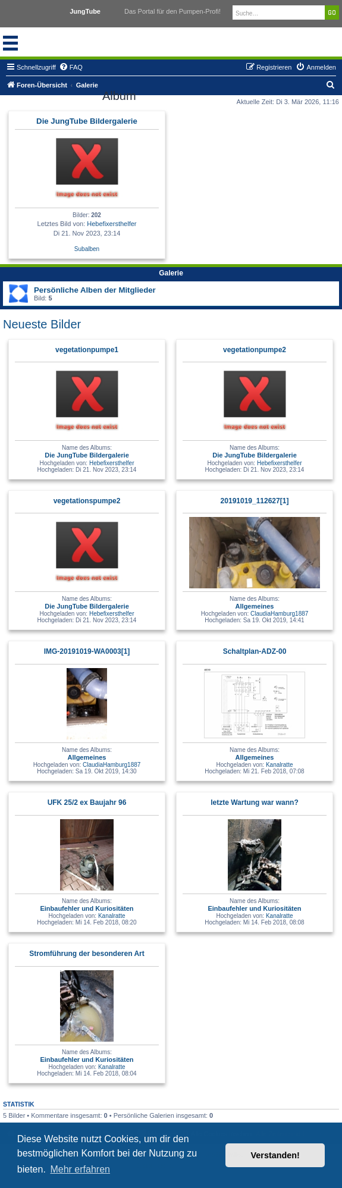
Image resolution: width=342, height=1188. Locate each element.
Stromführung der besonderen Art (87, 953)
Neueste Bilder (42, 324)
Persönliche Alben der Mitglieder (95, 290)
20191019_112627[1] (255, 501)
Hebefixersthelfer (111, 223)
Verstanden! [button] (275, 1155)
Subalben (86, 249)
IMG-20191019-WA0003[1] (87, 651)
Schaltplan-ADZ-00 (255, 651)
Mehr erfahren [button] (80, 1169)
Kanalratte (279, 764)
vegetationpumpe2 (254, 350)
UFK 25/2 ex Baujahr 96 (87, 802)
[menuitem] (71, 67)
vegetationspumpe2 (87, 501)
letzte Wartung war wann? (255, 802)
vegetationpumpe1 (86, 350)
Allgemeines (255, 606)
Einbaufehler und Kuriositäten (86, 908)
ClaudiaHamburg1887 (279, 613)
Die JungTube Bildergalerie (86, 121)
